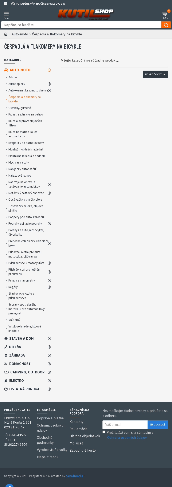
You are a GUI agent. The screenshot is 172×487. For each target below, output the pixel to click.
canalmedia (74, 465)
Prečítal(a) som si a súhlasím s (127, 435)
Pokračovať (153, 74)
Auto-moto (20, 34)
